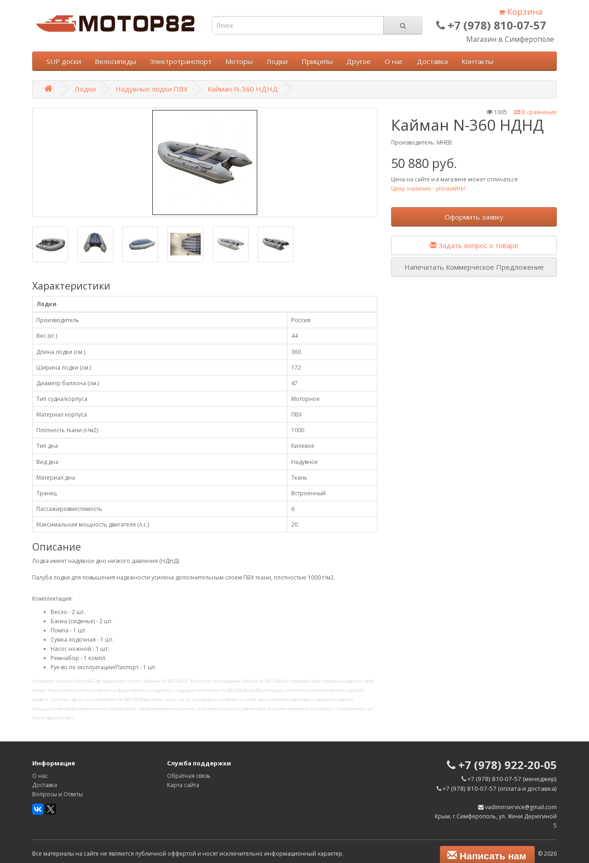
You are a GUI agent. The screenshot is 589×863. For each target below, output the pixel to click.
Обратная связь (189, 776)
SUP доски (63, 61)
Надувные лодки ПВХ (151, 88)
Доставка (432, 61)
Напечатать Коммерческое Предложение (474, 267)
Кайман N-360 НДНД (243, 88)
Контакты (477, 61)
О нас (394, 61)
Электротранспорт (181, 61)
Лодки (277, 61)
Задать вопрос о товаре (474, 245)
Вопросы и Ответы (57, 794)
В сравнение (535, 112)
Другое (358, 61)
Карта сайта (183, 785)
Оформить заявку (474, 216)
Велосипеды (115, 61)
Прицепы (317, 61)
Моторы (239, 61)
